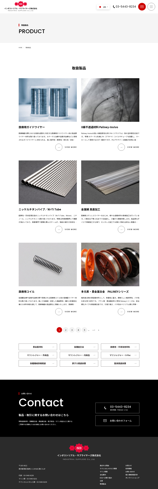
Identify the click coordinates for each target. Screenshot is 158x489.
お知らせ (129, 465)
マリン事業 (104, 471)
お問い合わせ (142, 7)
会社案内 (103, 475)
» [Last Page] (98, 329)
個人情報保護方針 (132, 475)
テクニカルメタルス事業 (108, 468)
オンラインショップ (132, 478)
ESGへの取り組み (106, 478)
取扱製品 (103, 484)
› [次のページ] (93, 330)
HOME (20, 47)
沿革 (101, 481)
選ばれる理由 (104, 465)
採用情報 (129, 468)
